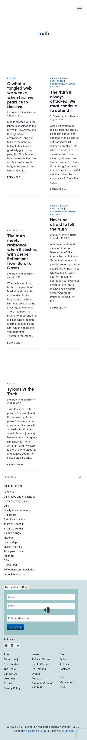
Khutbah (12, 78)
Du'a (6, 505)
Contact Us (10, 673)
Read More (15, 177)
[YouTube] (17, 645)
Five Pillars (10, 514)
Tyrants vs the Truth (20, 391)
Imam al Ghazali (13, 523)
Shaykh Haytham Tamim (21, 112)
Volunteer (9, 678)
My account (67, 682)
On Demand (39, 669)
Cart (62, 687)
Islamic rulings (12, 533)
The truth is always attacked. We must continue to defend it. (63, 101)
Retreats (37, 678)
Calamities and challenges (19, 496)
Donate (8, 683)
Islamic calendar (13, 528)
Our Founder (11, 664)
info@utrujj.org (33, 730)
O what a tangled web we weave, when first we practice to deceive (20, 95)
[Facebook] (6, 645)
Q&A (21, 230)
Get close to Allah (14, 519)
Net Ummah (66, 730)
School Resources (14, 574)
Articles (64, 664)
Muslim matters (13, 546)
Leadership (10, 542)
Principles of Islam (14, 551)
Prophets (9, 555)
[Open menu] (79, 8)
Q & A (63, 659)
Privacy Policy (12, 688)
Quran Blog (10, 564)
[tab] (12, 587)
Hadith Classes (41, 664)
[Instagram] (11, 645)
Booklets (9, 492)
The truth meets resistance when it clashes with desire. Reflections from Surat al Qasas (22, 252)
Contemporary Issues (62, 84)
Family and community (17, 510)
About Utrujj (11, 659)
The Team (10, 669)
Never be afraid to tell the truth (62, 224)
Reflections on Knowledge (19, 569)
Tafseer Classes (41, 659)
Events (36, 673)
